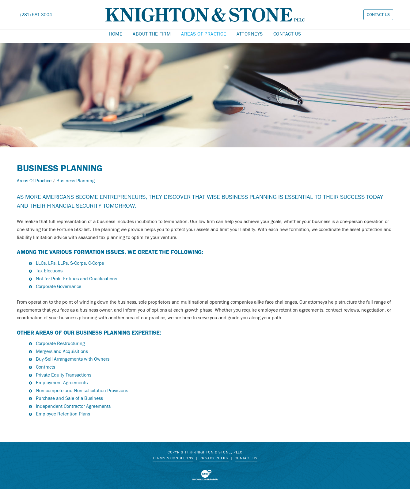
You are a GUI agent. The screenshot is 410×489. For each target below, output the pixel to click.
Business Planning (75, 181)
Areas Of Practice (34, 181)
